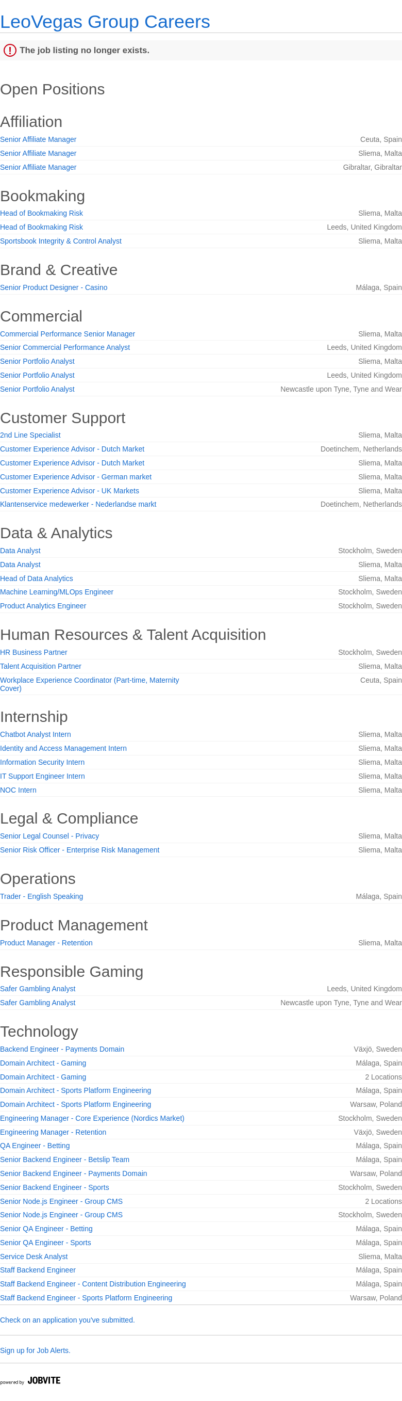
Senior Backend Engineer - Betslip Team (64, 1159)
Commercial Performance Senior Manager (67, 334)
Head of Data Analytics (36, 578)
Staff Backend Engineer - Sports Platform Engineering (86, 1298)
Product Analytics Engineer (43, 606)
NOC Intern (18, 790)
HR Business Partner (34, 652)
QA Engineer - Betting (35, 1145)
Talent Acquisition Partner (40, 666)
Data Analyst (20, 550)
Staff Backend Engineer (38, 1270)
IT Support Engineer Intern (42, 776)
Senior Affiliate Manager (38, 139)
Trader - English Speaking (41, 896)
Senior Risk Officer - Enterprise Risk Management (79, 850)
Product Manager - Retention (46, 943)
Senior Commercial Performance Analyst (65, 347)
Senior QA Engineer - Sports (45, 1242)
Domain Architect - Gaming (43, 1063)
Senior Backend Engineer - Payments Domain (73, 1173)
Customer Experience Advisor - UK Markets (69, 491)
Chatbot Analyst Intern (35, 734)
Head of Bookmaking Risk (41, 213)
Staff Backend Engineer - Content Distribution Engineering (93, 1284)
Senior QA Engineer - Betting (46, 1229)
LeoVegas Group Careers (105, 21)
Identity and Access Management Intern (63, 748)
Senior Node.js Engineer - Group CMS (61, 1201)
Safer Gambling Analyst (37, 989)
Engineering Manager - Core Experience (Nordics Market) (92, 1118)
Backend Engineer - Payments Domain (62, 1049)
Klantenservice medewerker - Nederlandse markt (78, 504)
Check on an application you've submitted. (67, 1320)
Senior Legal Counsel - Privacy (49, 836)
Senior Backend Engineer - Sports (54, 1187)
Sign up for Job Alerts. (35, 1350)
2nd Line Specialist (30, 435)
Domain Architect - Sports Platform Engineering (75, 1090)
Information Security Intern (42, 762)
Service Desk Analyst (34, 1256)
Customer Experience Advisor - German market (76, 477)
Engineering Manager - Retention (53, 1132)
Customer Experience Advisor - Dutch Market (72, 449)
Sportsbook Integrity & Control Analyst (61, 241)
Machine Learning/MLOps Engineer (56, 592)
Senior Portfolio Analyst (37, 361)
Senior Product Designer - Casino (54, 287)
